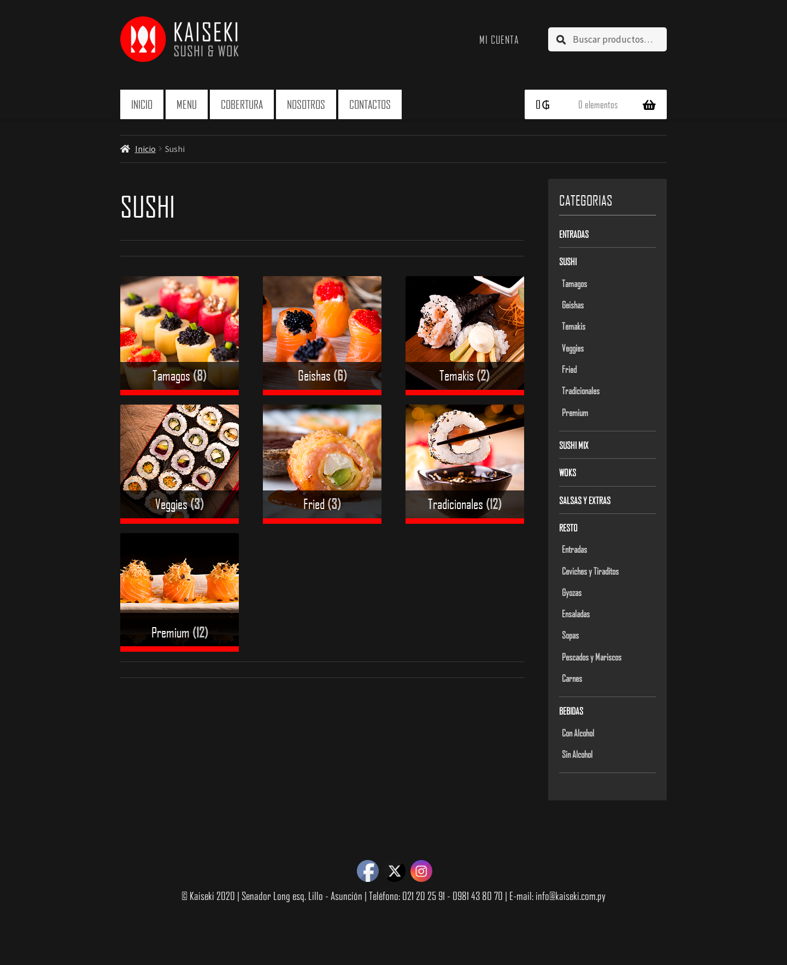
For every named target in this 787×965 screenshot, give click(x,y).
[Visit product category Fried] (322, 464)
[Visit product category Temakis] (465, 335)
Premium (575, 412)
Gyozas (572, 592)
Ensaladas (576, 613)
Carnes (572, 678)
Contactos (370, 104)
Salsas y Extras (584, 500)
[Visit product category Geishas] (322, 335)
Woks (567, 472)
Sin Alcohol (577, 754)
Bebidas (571, 711)
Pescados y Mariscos (591, 657)
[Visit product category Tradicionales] (465, 464)
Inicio (141, 104)
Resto (568, 528)
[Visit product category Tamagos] (179, 335)
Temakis (573, 326)
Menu (187, 104)
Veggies (573, 348)
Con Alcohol (578, 733)
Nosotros (306, 104)
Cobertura (242, 104)
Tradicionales (581, 390)
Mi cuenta (499, 39)
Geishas (573, 305)
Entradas (574, 234)
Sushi (568, 261)
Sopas (570, 635)
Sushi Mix (574, 445)
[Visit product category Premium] (179, 592)
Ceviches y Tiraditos (590, 571)
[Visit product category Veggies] (179, 464)
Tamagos (574, 283)
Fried (569, 369)
